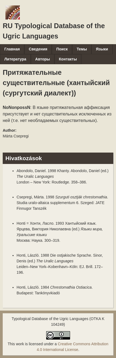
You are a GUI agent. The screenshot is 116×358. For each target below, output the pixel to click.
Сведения (38, 49)
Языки (102, 49)
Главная (12, 49)
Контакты (68, 59)
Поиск (62, 49)
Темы (82, 49)
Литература (15, 59)
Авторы (42, 59)
